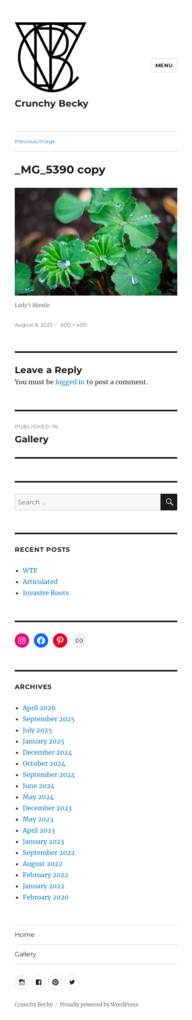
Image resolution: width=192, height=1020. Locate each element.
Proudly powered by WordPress (99, 1004)
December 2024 (47, 752)
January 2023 (43, 841)
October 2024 (44, 763)
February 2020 (46, 897)
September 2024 (49, 775)
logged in (70, 382)
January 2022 (44, 886)
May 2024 (38, 797)
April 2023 (39, 830)
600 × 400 (74, 324)
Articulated (40, 582)
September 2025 (49, 719)
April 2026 (39, 708)
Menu (164, 65)
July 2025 (37, 730)
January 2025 (44, 741)
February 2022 (46, 875)
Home (25, 934)
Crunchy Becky (51, 103)
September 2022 (49, 852)
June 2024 (39, 786)
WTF (30, 570)
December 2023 (47, 808)
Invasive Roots (46, 593)
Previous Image (35, 141)
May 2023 (38, 819)
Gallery (25, 954)
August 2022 (43, 864)
